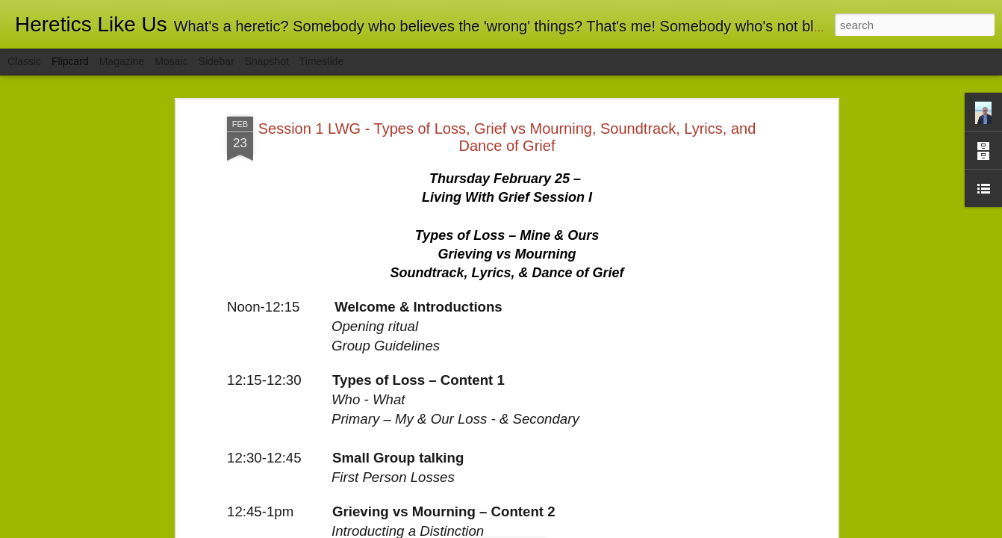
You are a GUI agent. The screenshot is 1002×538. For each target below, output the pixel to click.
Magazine (122, 61)
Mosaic (171, 61)
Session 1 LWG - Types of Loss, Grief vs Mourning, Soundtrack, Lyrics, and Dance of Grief (507, 137)
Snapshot (267, 61)
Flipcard (70, 61)
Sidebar (216, 61)
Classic (24, 61)
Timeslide (321, 61)
